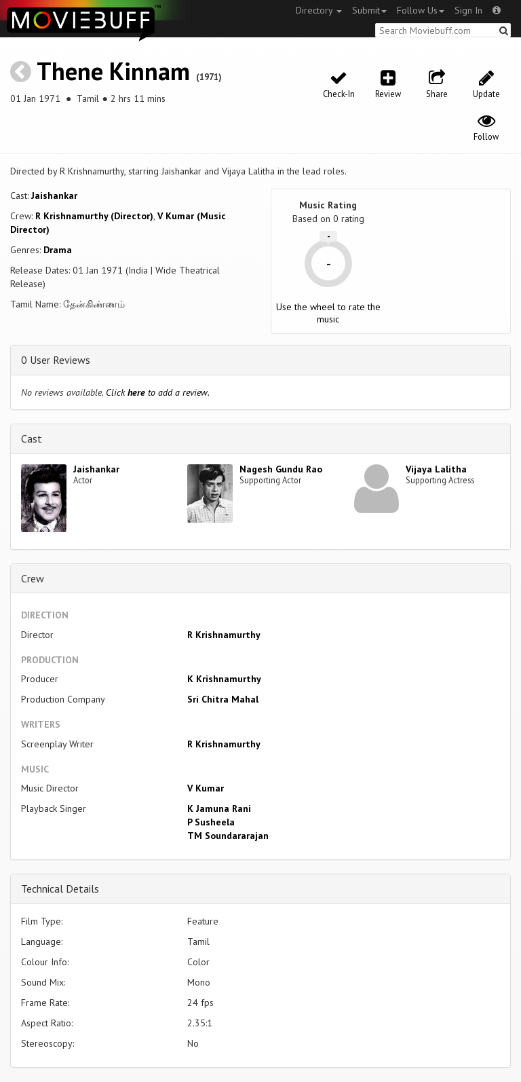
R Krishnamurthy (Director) (94, 216)
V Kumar (205, 788)
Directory (319, 10)
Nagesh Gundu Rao (280, 469)
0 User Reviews (55, 360)
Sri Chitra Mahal (222, 699)
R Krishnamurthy (223, 635)
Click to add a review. (158, 392)
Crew (32, 578)
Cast (31, 438)
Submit (369, 10)
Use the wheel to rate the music (328, 313)
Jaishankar (54, 195)
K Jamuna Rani (219, 808)
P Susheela (211, 822)
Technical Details (60, 888)
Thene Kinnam (113, 71)
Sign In (468, 10)
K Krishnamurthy (224, 679)
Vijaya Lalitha (436, 469)
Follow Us (420, 10)
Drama (57, 250)
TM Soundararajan (228, 835)
